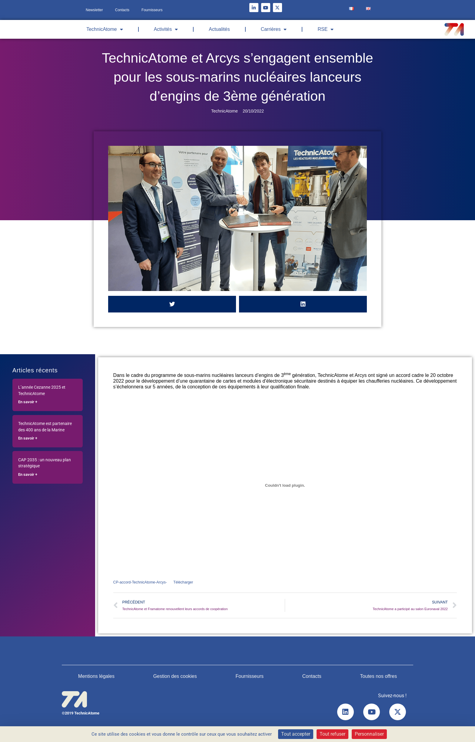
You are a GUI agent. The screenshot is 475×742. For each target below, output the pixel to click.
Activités (166, 29)
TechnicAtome (104, 29)
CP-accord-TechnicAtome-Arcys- (141, 582)
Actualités (219, 29)
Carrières (274, 29)
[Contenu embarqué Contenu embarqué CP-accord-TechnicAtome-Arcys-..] (285, 485)
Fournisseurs (151, 10)
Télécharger (186, 582)
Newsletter (94, 10)
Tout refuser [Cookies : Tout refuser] (332, 734)
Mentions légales (96, 677)
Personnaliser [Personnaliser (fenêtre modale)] (369, 734)
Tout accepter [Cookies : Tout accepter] (295, 734)
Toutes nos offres (378, 677)
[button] (172, 304)
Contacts (122, 10)
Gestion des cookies (175, 677)
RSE (325, 29)
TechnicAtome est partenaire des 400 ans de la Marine (45, 427)
